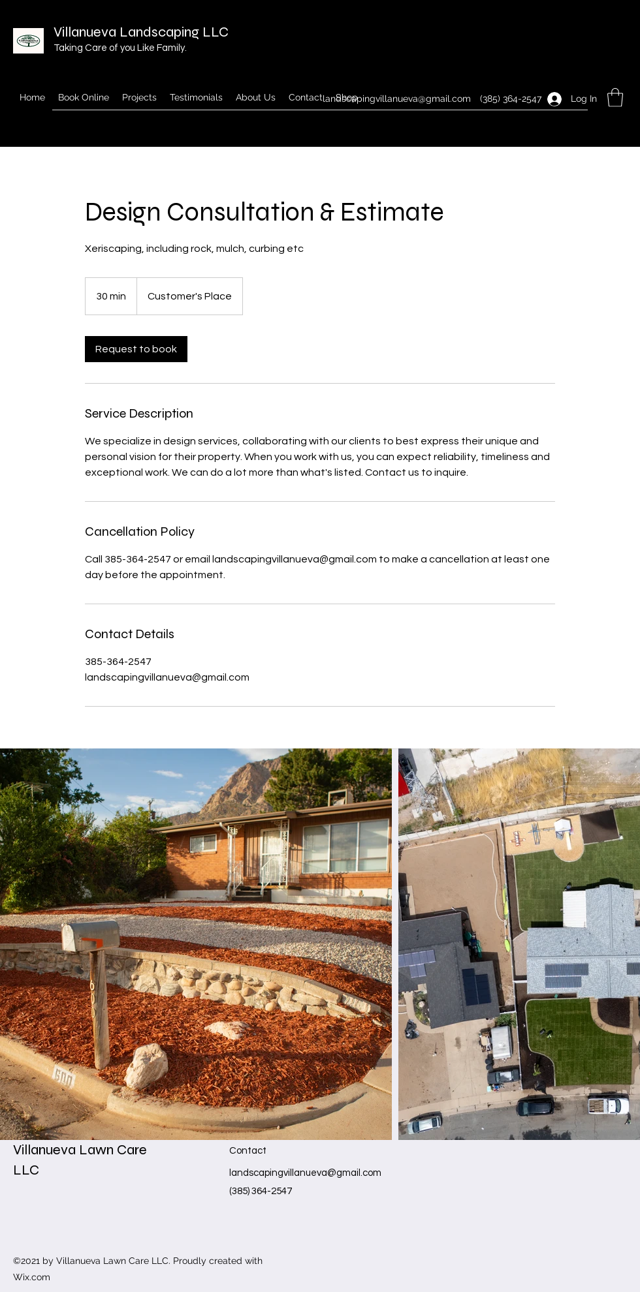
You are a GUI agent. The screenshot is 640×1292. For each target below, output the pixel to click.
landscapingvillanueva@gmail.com (397, 98)
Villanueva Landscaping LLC (141, 31)
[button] (615, 97)
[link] (136, 349)
